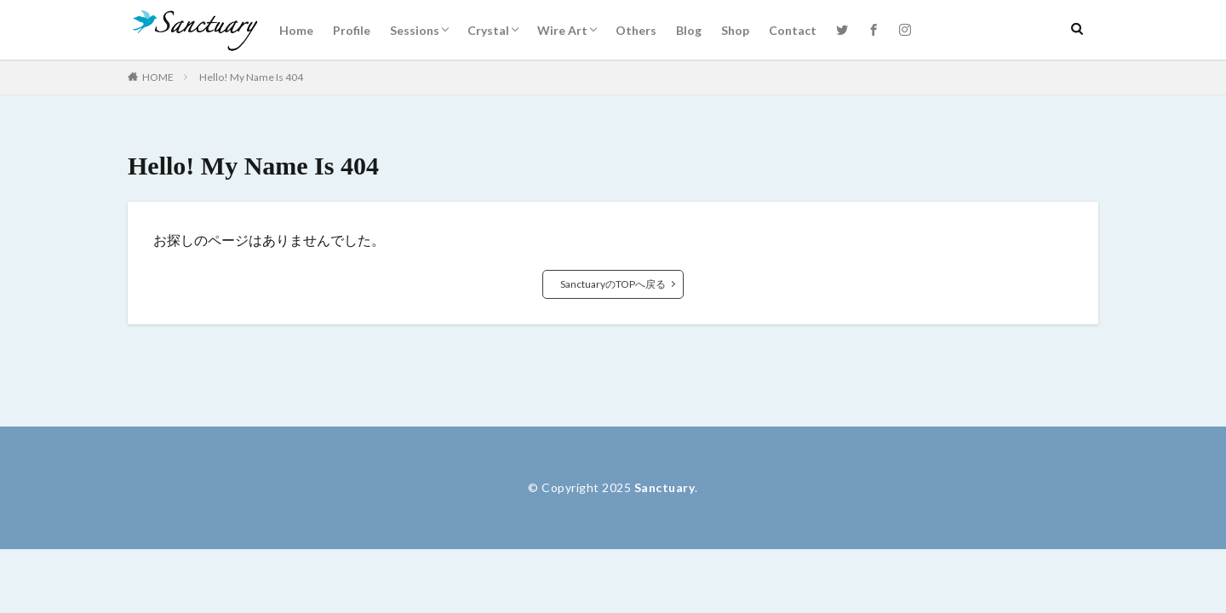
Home (296, 30)
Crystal (488, 30)
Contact (792, 30)
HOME (158, 77)
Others (636, 30)
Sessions (414, 30)
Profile (351, 30)
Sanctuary (665, 487)
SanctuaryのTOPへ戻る (613, 284)
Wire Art (562, 30)
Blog (689, 30)
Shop (735, 30)
